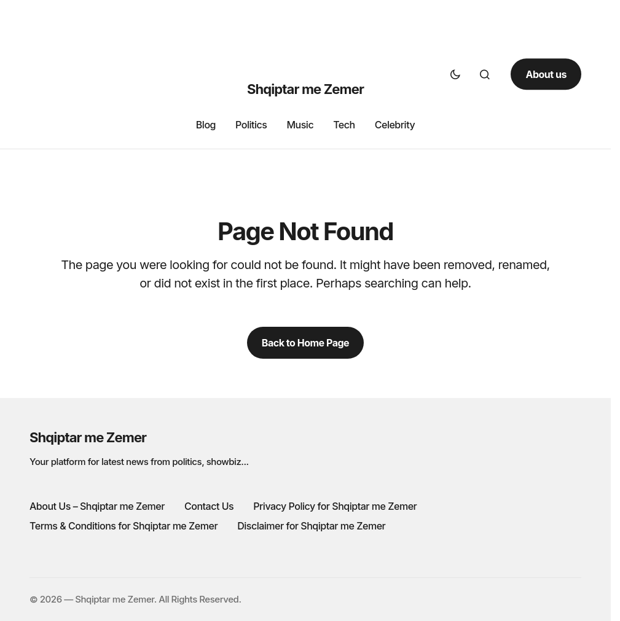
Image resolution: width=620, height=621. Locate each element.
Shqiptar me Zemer (305, 89)
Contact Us (208, 506)
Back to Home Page (305, 343)
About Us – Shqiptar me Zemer (97, 506)
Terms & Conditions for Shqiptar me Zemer (123, 526)
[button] (455, 74)
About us (546, 74)
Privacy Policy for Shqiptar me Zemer (335, 506)
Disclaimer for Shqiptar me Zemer (311, 526)
